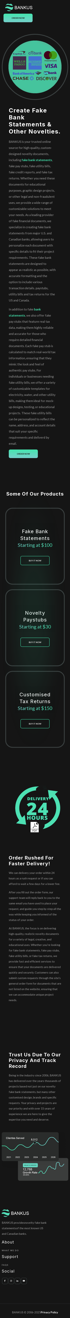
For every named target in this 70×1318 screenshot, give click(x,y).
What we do (10, 1250)
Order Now (18, 18)
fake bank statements (37, 160)
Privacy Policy (49, 1312)
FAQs (5, 1265)
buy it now (35, 560)
